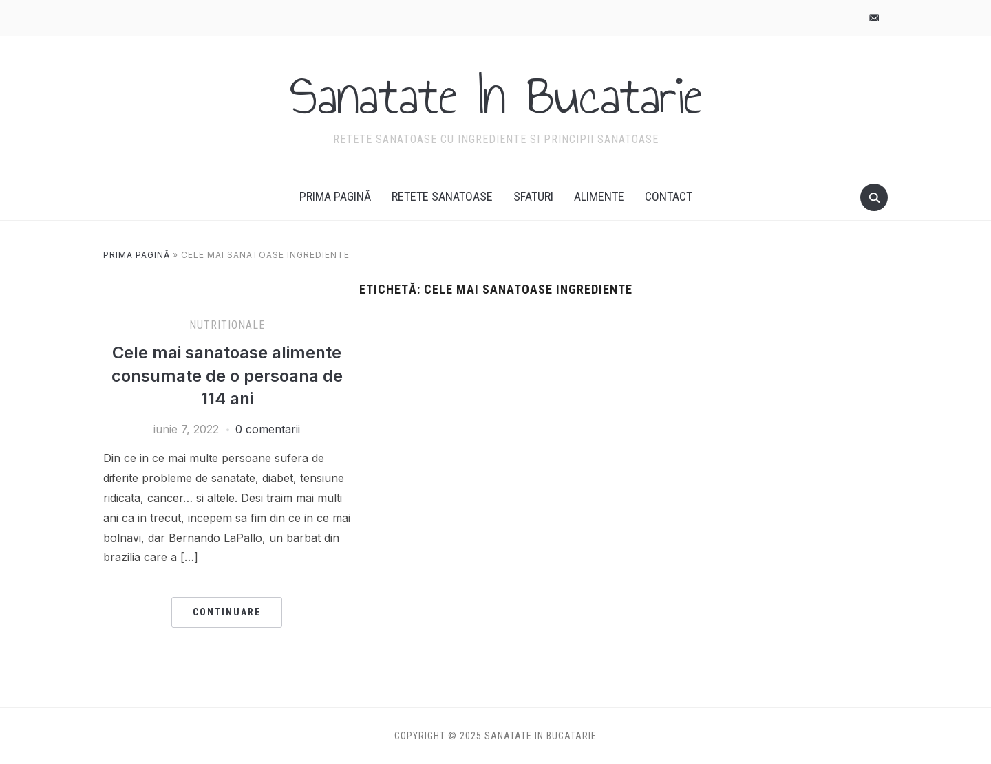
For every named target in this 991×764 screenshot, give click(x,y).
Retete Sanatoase (442, 196)
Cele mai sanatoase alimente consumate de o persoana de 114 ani (227, 375)
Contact (668, 196)
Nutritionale (227, 324)
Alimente (599, 196)
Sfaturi (533, 196)
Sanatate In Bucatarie (496, 96)
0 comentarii (267, 429)
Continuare (227, 612)
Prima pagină (335, 196)
